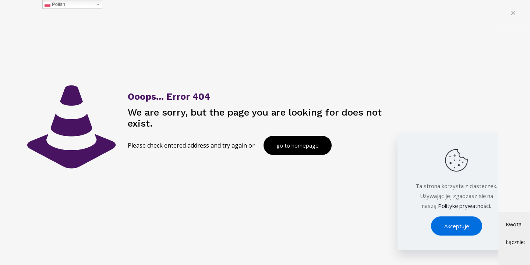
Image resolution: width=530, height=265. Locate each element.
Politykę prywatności (464, 205)
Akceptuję (456, 226)
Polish (55, 4)
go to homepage (297, 145)
